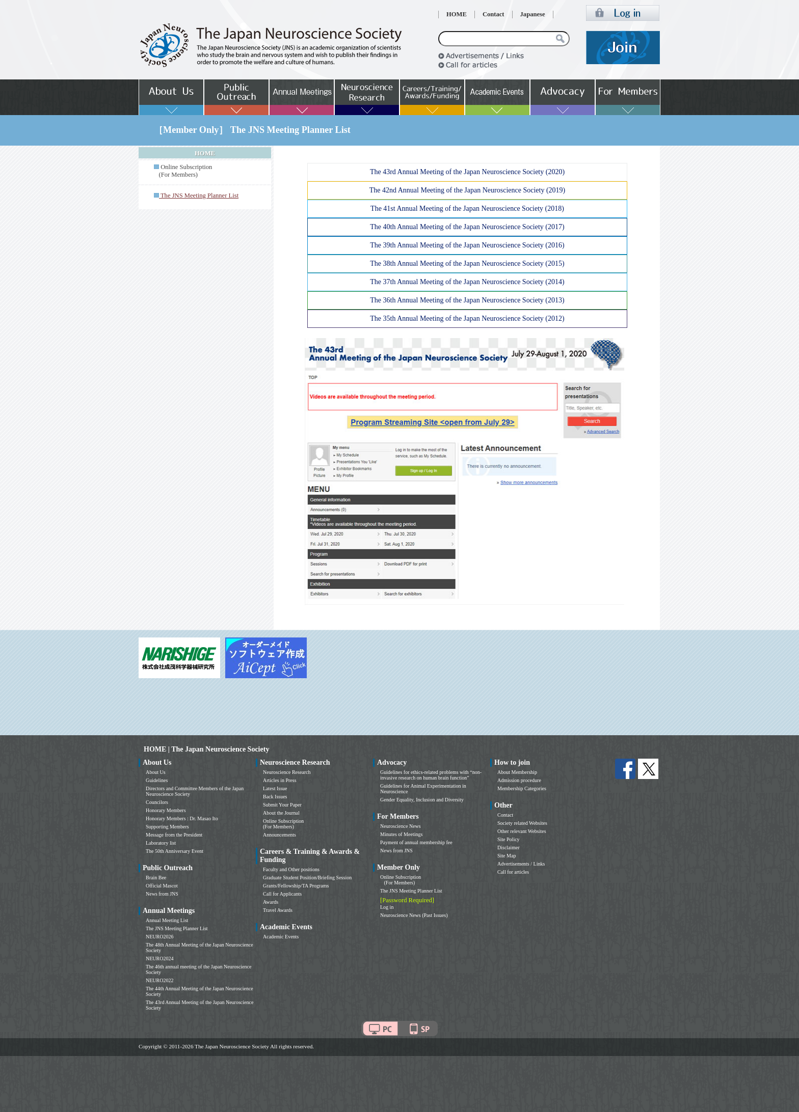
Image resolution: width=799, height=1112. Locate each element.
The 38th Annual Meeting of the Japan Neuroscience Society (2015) (467, 263)
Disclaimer (508, 847)
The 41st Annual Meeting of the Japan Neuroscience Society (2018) (467, 208)
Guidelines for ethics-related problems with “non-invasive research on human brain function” (431, 775)
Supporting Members (167, 826)
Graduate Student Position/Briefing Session (307, 877)
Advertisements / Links (521, 864)
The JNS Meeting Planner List (177, 928)
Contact (493, 14)
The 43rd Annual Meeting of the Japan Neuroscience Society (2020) (467, 172)
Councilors (157, 802)
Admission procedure (519, 780)
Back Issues (275, 796)
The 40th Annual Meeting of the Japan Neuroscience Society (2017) (467, 227)
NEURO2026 (159, 936)
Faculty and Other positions (291, 869)
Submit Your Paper (282, 805)
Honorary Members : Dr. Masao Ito (182, 818)
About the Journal (281, 813)
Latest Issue (275, 788)
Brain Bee (156, 877)
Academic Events (281, 936)
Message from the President (174, 835)
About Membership (517, 772)
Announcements (279, 835)
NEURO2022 (159, 980)
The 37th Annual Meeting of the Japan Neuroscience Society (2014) (467, 282)
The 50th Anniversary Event (174, 851)
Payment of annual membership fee (416, 842)
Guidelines (157, 780)
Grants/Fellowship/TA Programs (296, 885)
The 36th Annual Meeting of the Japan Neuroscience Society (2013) (467, 300)
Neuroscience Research (287, 772)
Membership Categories (521, 788)
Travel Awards (277, 910)
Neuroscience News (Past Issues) (413, 915)
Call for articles (513, 872)
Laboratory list (161, 843)
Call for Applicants (282, 894)
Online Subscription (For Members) (183, 170)
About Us (156, 772)
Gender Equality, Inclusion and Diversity (422, 799)
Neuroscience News (400, 826)
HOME (456, 14)
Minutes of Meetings (401, 834)
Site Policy (508, 839)
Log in (386, 907)
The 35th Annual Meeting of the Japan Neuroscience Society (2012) (467, 318)
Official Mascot (162, 885)
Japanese (532, 14)
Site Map (506, 855)
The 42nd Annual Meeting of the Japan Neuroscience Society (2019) (467, 190)
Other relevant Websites (521, 831)
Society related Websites (522, 823)
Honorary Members (166, 810)
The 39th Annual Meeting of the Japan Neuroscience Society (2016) (467, 245)
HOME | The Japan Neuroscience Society (206, 749)
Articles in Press (280, 780)
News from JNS (162, 894)
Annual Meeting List (167, 920)
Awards (270, 902)
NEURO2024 (159, 958)
